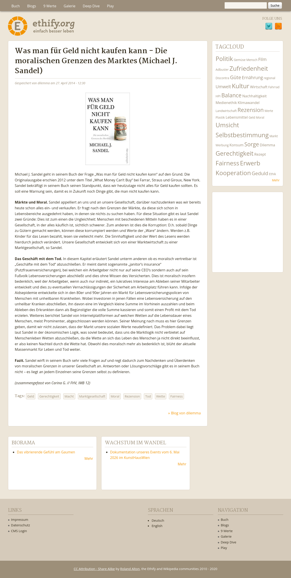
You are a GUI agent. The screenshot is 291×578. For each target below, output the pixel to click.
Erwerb (250, 163)
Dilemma (267, 144)
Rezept (260, 154)
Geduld (260, 173)
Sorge (251, 144)
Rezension (132, 396)
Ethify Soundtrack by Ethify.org (247, 228)
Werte (269, 111)
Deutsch (158, 520)
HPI (218, 96)
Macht (69, 396)
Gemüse (239, 60)
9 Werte (49, 6)
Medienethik (226, 102)
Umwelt (223, 87)
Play (110, 6)
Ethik (272, 174)
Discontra (222, 78)
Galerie (69, 6)
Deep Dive (91, 6)
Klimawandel (248, 102)
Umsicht (227, 125)
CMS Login (19, 531)
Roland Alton (130, 568)
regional (269, 78)
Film (262, 59)
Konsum (236, 144)
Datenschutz (20, 525)
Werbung (222, 145)
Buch (16, 6)
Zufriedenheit (249, 68)
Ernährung (252, 77)
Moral (115, 396)
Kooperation (233, 173)
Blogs (31, 6)
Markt (273, 136)
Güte (235, 77)
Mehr (275, 180)
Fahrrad (273, 87)
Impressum (19, 519)
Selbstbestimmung (242, 135)
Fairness (176, 396)
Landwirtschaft (226, 111)
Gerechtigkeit (49, 396)
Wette (160, 396)
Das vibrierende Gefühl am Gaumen (46, 452)
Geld (30, 396)
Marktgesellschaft (92, 396)
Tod (148, 396)
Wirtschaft (258, 86)
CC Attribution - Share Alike (94, 568)
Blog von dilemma (186, 413)
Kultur (240, 86)
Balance (231, 95)
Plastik (220, 117)
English (157, 525)
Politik (224, 59)
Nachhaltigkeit (254, 95)
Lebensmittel (237, 117)
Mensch (251, 60)
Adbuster (222, 69)
